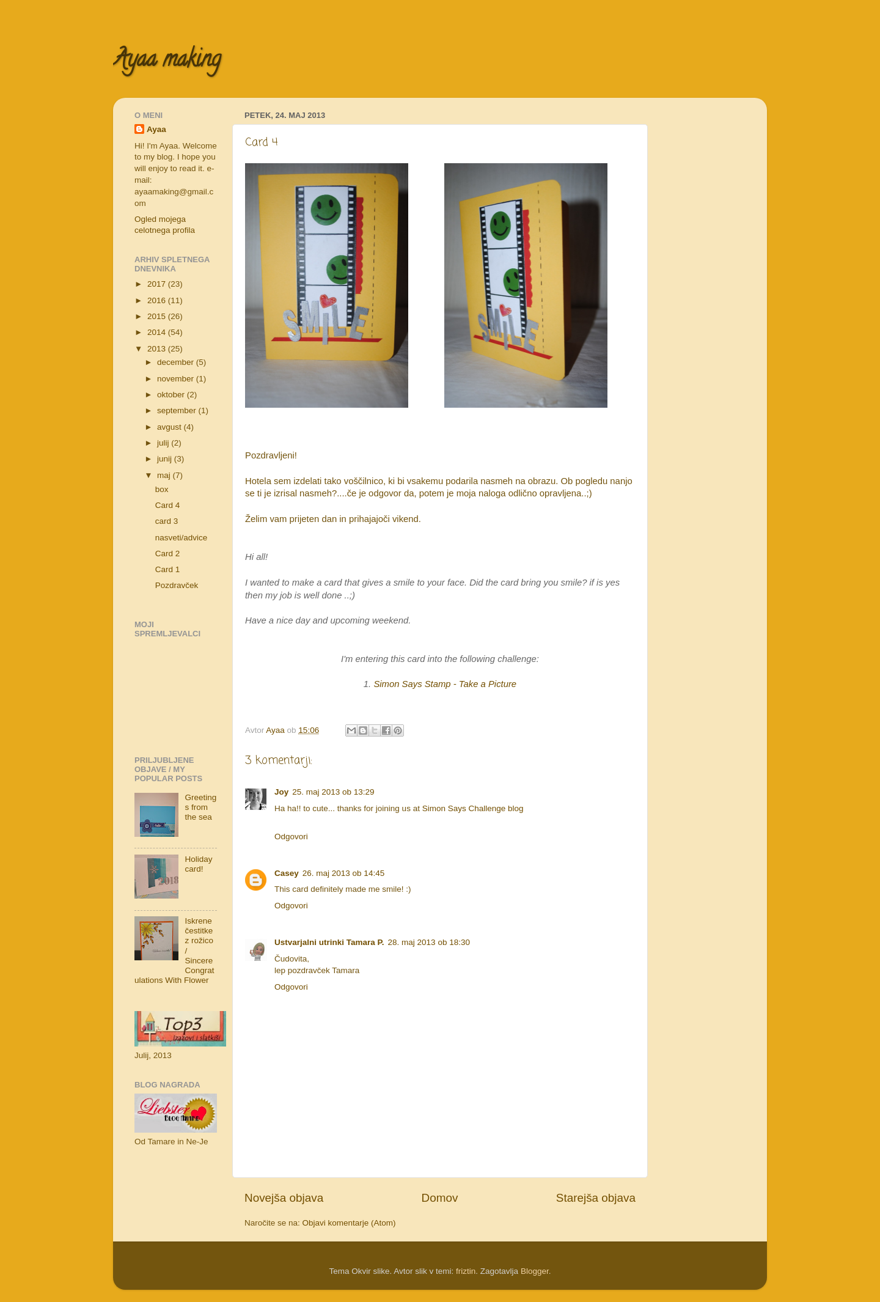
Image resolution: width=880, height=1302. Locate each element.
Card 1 (167, 569)
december (176, 362)
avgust (170, 427)
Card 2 (167, 553)
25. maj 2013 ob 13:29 (333, 791)
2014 (157, 332)
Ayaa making (167, 61)
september (178, 410)
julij (164, 442)
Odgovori (291, 836)
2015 (157, 316)
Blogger (535, 1271)
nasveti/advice (181, 537)
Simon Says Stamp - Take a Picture (444, 684)
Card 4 (167, 505)
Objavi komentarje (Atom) (349, 1222)
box (162, 489)
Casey (286, 873)
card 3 (166, 521)
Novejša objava (283, 1197)
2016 (157, 300)
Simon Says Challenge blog (473, 808)
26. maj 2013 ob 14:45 (343, 873)
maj (165, 475)
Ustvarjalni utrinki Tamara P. (329, 942)
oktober (172, 394)
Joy (281, 791)
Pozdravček (177, 585)
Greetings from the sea (200, 807)
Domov (440, 1197)
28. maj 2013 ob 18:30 (429, 942)
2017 (157, 284)
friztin (465, 1271)
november (176, 378)
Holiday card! (198, 864)
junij (165, 458)
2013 (157, 348)
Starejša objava (596, 1197)
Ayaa (156, 129)
